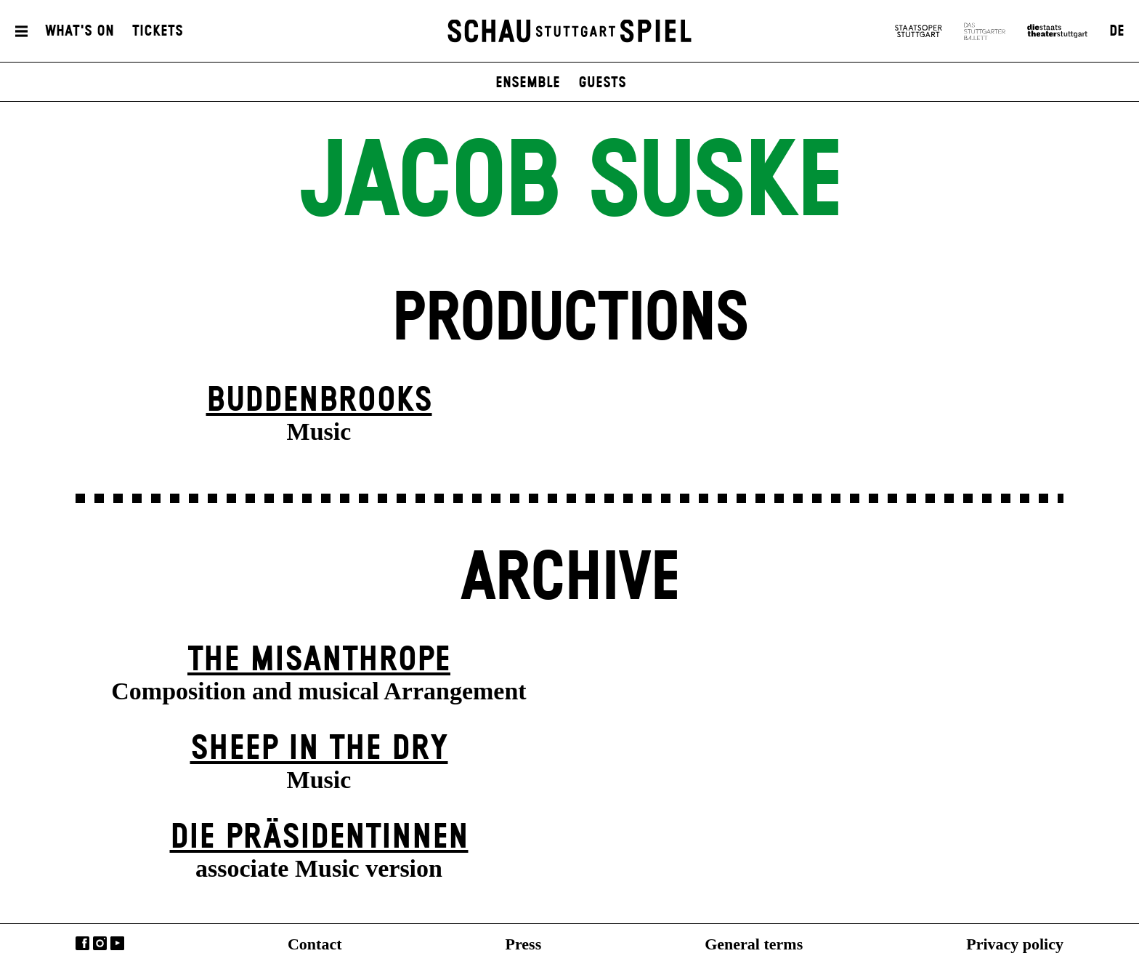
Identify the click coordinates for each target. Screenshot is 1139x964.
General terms (754, 944)
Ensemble (527, 83)
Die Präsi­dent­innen (319, 838)
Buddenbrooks (319, 401)
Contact (315, 944)
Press (524, 944)
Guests (602, 83)
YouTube (117, 943)
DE (1116, 31)
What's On (79, 31)
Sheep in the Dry (319, 749)
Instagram (100, 943)
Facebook (82, 943)
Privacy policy (1014, 944)
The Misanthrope (318, 660)
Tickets (157, 31)
